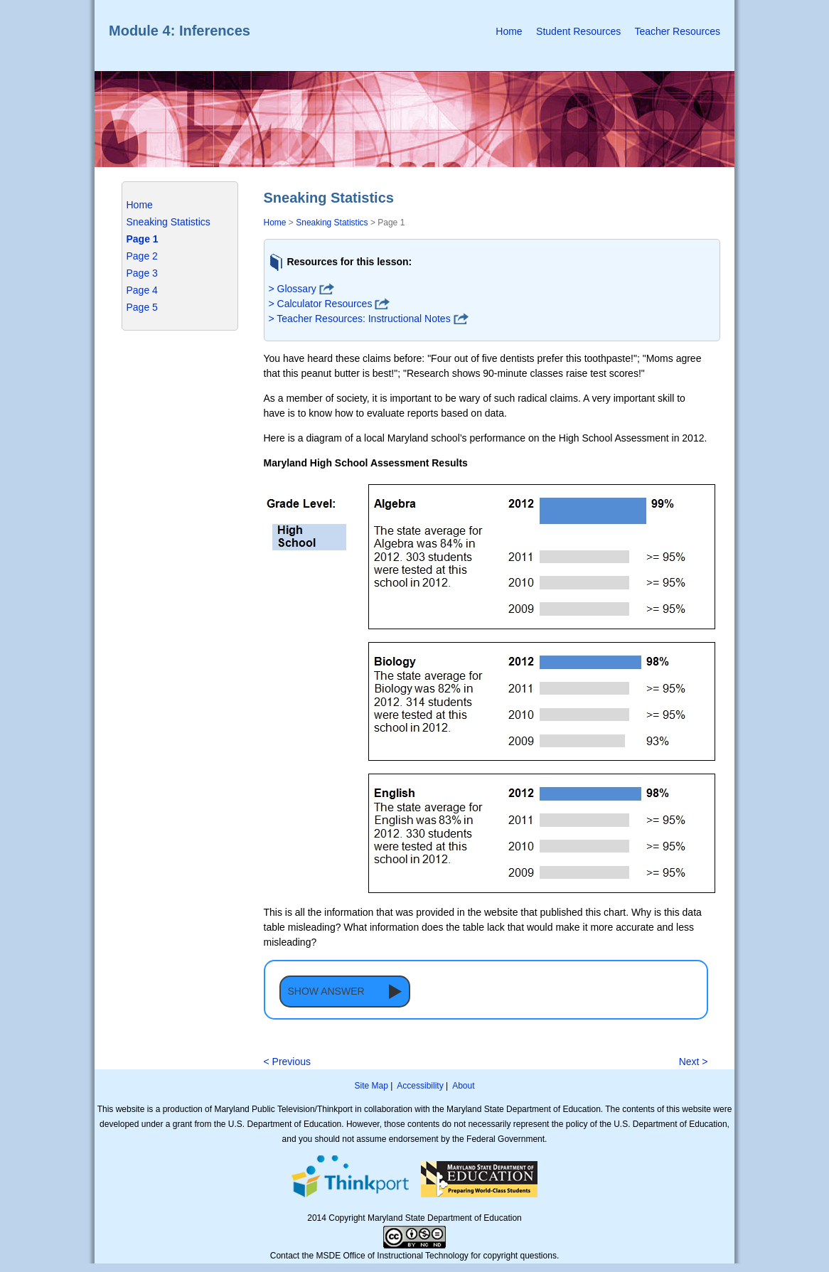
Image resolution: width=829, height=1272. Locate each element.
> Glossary (292, 288)
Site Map (370, 1086)
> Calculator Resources (321, 303)
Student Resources (578, 31)
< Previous (287, 1061)
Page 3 (142, 273)
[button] (344, 992)
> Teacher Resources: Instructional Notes (360, 318)
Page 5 (142, 307)
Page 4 (142, 290)
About (463, 1086)
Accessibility (420, 1086)
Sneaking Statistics (168, 222)
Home (509, 31)
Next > (693, 1061)
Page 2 (142, 256)
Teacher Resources (677, 31)
